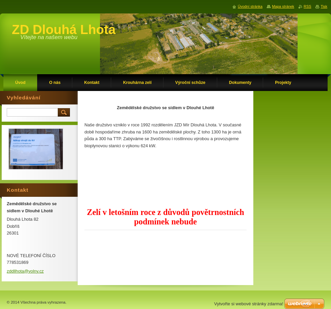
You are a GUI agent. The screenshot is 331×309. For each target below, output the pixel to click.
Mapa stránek (283, 6)
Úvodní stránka (250, 6)
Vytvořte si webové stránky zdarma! (248, 303)
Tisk (324, 6)
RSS (307, 6)
